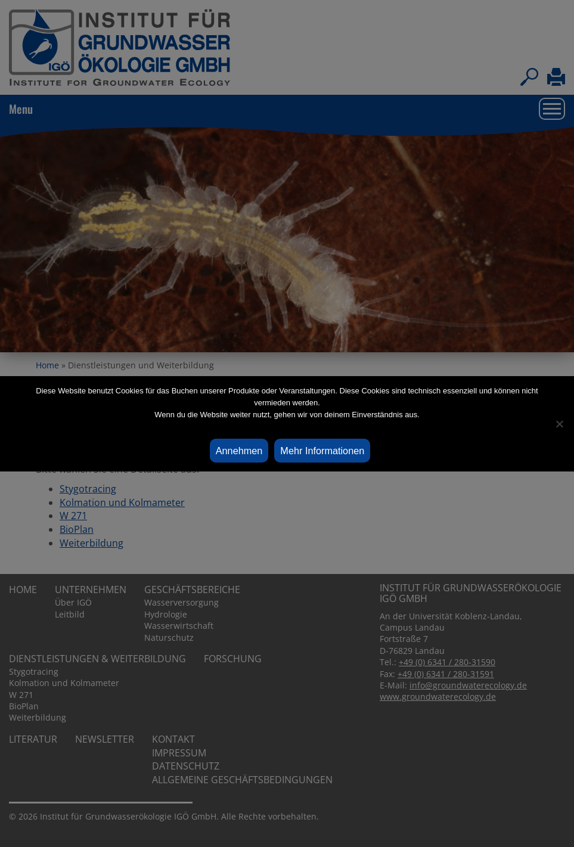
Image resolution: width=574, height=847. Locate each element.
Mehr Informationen (322, 450)
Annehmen (239, 450)
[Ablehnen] (559, 424)
